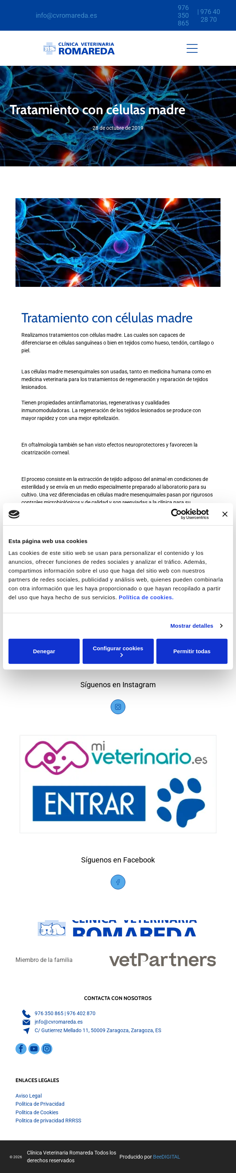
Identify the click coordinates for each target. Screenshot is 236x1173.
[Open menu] (192, 48)
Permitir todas (192, 651)
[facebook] (21, 1049)
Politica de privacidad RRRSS (48, 1120)
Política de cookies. (146, 597)
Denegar (44, 651)
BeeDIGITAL (166, 1157)
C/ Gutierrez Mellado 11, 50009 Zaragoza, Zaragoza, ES (98, 1030)
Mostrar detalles (192, 626)
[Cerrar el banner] (225, 514)
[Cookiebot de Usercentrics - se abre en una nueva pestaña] (176, 514)
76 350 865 (50, 1013)
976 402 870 (81, 1013)
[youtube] (33, 1049)
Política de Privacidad (40, 1104)
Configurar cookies (118, 651)
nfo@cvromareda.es (59, 1022)
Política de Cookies (36, 1112)
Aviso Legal (28, 1096)
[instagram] (46, 1049)
